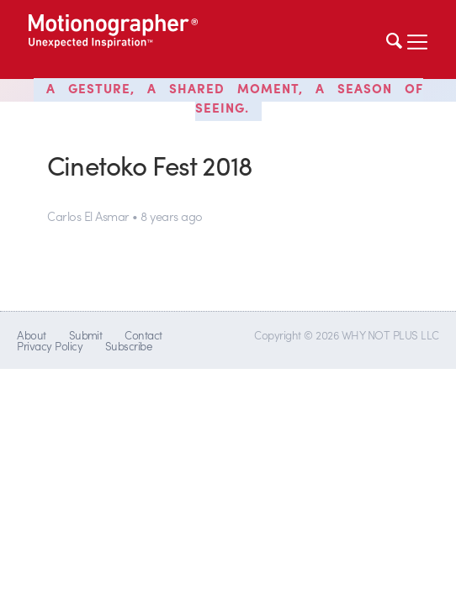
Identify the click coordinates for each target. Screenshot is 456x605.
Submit (86, 334)
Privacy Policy (49, 345)
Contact (143, 334)
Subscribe (128, 345)
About (31, 334)
